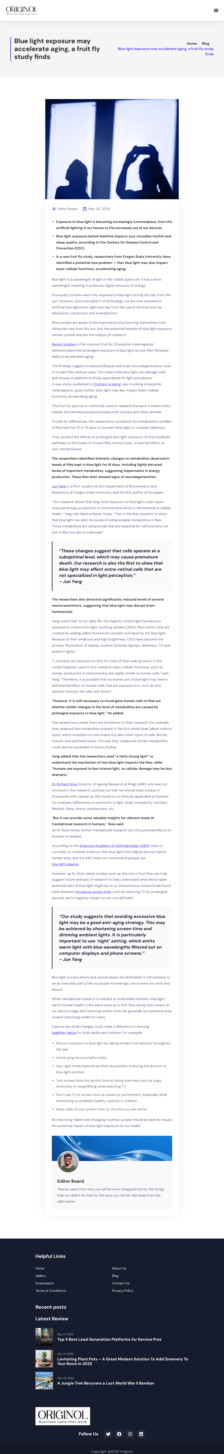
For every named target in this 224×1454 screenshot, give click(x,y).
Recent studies (64, 344)
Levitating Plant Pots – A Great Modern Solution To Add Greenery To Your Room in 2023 (122, 1361)
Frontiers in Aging (107, 384)
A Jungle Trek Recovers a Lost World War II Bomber (105, 1383)
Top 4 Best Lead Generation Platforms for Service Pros (109, 1339)
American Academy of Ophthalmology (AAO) (114, 846)
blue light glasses (65, 864)
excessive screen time (93, 892)
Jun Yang (59, 486)
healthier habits (64, 1033)
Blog (205, 43)
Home (192, 43)
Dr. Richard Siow (64, 784)
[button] (216, 10)
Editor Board (67, 209)
